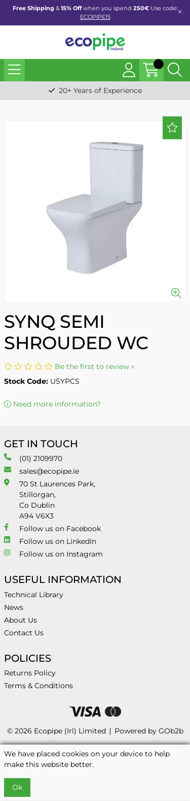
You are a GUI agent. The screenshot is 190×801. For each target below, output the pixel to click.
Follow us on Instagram (53, 554)
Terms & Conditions (38, 685)
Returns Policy (30, 672)
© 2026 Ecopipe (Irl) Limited (56, 730)
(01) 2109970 (33, 458)
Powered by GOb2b (149, 730)
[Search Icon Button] (175, 70)
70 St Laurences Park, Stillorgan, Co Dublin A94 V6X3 (49, 499)
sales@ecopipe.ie (41, 471)
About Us (20, 620)
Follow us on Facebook (52, 528)
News (13, 607)
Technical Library (33, 594)
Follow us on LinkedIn (50, 541)
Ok (17, 787)
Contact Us (24, 632)
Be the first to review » (95, 366)
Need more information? (52, 404)
